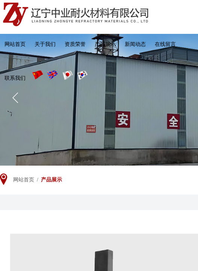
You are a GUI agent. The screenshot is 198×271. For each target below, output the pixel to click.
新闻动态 (135, 44)
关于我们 (45, 44)
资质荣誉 (75, 44)
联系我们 (15, 78)
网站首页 (15, 44)
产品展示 (105, 44)
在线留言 (165, 44)
